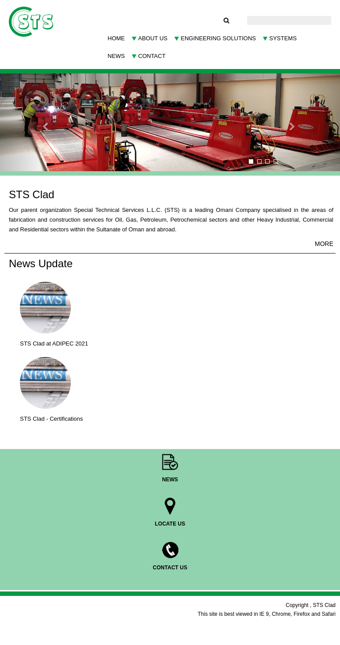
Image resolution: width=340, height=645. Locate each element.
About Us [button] (152, 38)
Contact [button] (152, 56)
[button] (25, 122)
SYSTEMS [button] (283, 38)
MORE (324, 243)
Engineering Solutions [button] (218, 38)
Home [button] (116, 38)
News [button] (116, 56)
